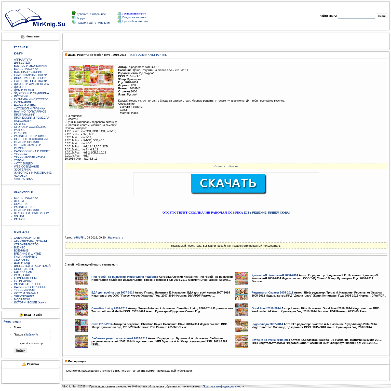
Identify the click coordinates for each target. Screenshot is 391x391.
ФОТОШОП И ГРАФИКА (29, 108)
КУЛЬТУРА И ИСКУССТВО (31, 99)
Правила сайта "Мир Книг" (93, 22)
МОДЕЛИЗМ (22, 299)
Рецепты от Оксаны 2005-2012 (272, 292)
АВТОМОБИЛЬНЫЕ (27, 238)
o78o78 (79, 237)
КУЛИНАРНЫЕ (23, 281)
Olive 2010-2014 (102, 324)
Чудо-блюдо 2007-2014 (267, 324)
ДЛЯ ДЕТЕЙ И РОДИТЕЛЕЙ (32, 265)
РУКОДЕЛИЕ (22, 274)
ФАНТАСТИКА (23, 178)
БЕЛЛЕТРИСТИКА (26, 68)
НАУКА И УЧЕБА (25, 105)
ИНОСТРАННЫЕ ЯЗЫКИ (30, 77)
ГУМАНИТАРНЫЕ (25, 256)
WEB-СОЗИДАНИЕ (26, 166)
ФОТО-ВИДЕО (23, 163)
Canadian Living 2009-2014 (109, 308)
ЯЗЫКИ (19, 216)
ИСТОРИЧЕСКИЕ (25, 302)
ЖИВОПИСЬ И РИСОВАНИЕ (33, 172)
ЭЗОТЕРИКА (22, 169)
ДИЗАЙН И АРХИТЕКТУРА (31, 84)
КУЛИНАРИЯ (22, 102)
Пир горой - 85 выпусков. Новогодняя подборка (124, 276)
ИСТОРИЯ (21, 96)
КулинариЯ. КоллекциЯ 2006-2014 (275, 275)
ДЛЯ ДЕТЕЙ (22, 62)
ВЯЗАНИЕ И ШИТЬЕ (27, 253)
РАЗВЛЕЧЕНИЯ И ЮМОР (30, 135)
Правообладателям (132, 21)
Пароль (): (26, 334)
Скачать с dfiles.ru (226, 166)
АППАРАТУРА (23, 59)
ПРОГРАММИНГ (24, 114)
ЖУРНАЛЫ (137, 54)
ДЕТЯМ (19, 200)
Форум (80, 18)
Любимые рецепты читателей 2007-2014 (119, 338)
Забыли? (31, 334)
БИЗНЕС (19, 247)
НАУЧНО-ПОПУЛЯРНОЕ (30, 111)
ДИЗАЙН (19, 87)
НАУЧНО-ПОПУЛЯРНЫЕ (30, 287)
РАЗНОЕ (19, 129)
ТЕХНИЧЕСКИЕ (24, 290)
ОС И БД (19, 123)
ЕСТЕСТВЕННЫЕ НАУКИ (30, 80)
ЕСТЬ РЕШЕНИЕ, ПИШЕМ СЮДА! (267, 212)
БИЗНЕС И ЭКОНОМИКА (30, 65)
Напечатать (115, 237)
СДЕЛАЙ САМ (23, 271)
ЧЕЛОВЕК (20, 175)
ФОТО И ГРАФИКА (26, 293)
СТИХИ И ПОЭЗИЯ (26, 142)
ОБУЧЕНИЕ (21, 203)
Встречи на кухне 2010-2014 (271, 339)
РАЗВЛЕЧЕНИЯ (24, 206)
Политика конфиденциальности (223, 386)
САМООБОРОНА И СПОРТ (32, 151)
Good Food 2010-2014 (266, 308)
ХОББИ (19, 160)
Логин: (18, 327)
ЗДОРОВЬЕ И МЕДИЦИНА (31, 93)
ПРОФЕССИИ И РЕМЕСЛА (31, 117)
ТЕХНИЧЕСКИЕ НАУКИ (29, 157)
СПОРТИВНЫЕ (24, 268)
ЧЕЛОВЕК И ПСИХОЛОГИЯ (32, 213)
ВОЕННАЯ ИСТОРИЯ (28, 71)
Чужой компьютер (31, 343)
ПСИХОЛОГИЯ (24, 120)
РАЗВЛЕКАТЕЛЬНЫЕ (28, 284)
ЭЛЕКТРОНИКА (24, 296)
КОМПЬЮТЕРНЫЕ (26, 278)
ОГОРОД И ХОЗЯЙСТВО (30, 126)
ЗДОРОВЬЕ (21, 259)
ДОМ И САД (22, 262)
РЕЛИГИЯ (20, 132)
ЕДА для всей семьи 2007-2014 (112, 292)
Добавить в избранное (91, 14)
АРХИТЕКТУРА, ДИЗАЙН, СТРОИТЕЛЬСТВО (31, 243)
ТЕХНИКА (20, 154)
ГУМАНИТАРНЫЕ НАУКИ (30, 74)
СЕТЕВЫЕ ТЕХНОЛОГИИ (31, 139)
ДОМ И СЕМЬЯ (24, 90)
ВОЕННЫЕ (21, 250)
